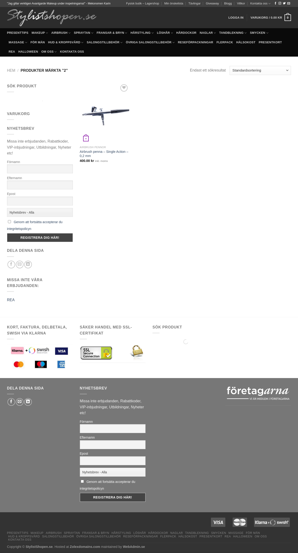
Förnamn (13, 162)
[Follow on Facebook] (275, 3)
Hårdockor (186, 32)
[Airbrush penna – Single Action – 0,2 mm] (104, 113)
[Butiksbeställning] (260, 70)
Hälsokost (246, 42)
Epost (11, 194)
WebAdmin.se (134, 547)
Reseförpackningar (195, 42)
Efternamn (14, 178)
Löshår (165, 33)
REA (12, 51)
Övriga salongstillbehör (150, 42)
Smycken (259, 33)
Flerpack (225, 42)
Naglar (208, 33)
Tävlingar (194, 3)
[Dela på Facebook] (11, 264)
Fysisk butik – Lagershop (142, 3)
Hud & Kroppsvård (65, 42)
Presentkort (270, 42)
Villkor (241, 3)
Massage (18, 42)
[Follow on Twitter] (284, 3)
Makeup (40, 33)
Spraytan (83, 33)
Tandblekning (233, 33)
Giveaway (212, 3)
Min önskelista (173, 3)
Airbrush (61, 33)
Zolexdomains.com (85, 547)
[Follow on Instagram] (279, 3)
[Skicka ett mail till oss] (288, 3)
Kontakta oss (260, 3)
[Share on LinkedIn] (28, 264)
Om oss (49, 52)
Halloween (28, 51)
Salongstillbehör (104, 42)
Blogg (228, 3)
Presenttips (17, 32)
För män (37, 42)
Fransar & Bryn (112, 33)
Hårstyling (142, 33)
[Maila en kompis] (20, 264)
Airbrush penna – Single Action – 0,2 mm (104, 154)
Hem (11, 70)
